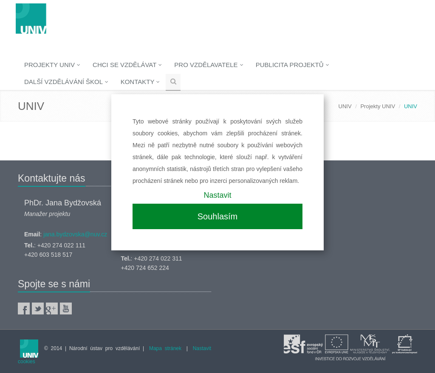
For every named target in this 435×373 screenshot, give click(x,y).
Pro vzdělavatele (208, 64)
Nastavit (217, 195)
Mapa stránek (165, 348)
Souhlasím (218, 216)
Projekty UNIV (52, 64)
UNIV (345, 106)
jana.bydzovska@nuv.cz (75, 234)
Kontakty (140, 81)
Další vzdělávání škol (66, 81)
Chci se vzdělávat (127, 64)
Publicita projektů (292, 64)
